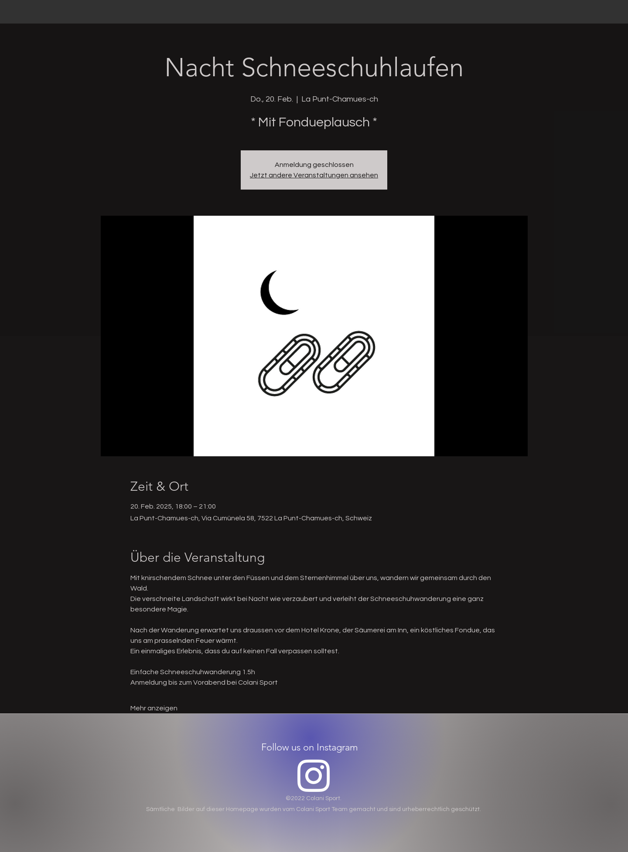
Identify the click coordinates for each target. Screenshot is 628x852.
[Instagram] (313, 776)
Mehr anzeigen (153, 708)
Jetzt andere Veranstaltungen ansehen (314, 175)
